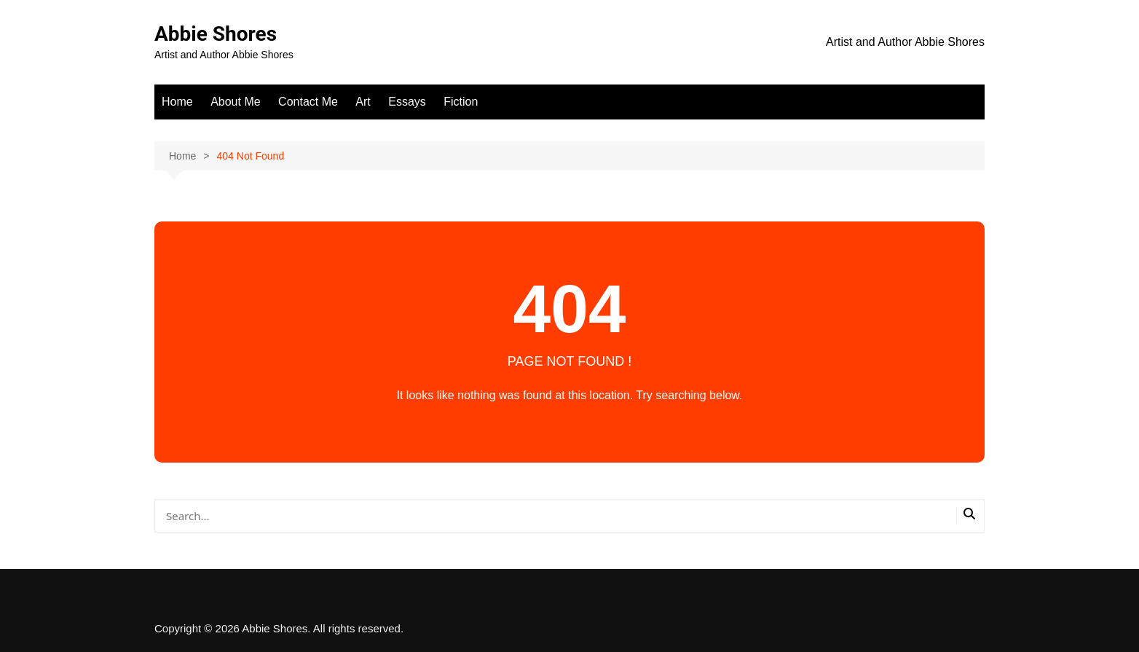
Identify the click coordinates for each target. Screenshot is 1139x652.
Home (177, 101)
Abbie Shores (215, 34)
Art (362, 101)
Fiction (461, 101)
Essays (407, 101)
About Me (235, 101)
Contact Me (308, 101)
